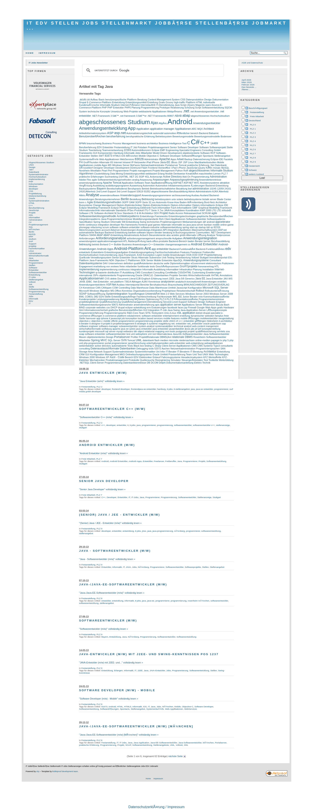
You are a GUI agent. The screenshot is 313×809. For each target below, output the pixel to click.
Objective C (121, 260)
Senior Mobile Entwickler (160, 260)
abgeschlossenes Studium (114, 122)
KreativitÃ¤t (192, 173)
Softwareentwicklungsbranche (95, 304)
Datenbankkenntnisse (134, 362)
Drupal (82, 102)
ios (184, 224)
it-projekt (105, 323)
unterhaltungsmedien (157, 343)
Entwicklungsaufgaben (116, 252)
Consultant (215, 260)
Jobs (31, 296)
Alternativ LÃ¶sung (196, 235)
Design (32, 167)
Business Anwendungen (135, 244)
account (106, 230)
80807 (170, 116)
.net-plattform (117, 281)
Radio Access (176, 213)
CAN (97, 287)
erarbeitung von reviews (106, 266)
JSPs (95, 275)
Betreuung (148, 199)
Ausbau (195, 195)
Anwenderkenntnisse (210, 179)
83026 (139, 159)
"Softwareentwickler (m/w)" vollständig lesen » (103, 629)
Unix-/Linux (170, 313)
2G (136, 176)
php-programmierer (94, 343)
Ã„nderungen (198, 185)
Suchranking (111, 176)
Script (198, 107)
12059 (220, 188)
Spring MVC (99, 340)
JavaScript (34, 210)
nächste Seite (177, 756)
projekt (191, 331)
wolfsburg (107, 328)
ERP (31, 236)
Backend (203, 133)
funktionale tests (146, 266)
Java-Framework (127, 255)
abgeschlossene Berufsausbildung (169, 191)
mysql (119, 331)
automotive (170, 133)
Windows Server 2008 (221, 293)
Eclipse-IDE (217, 159)
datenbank (148, 340)
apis (157, 304)
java (188, 224)
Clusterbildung (102, 173)
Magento (200, 105)
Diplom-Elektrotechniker (129, 205)
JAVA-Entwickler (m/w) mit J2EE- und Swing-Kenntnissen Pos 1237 (149, 654)
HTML (32, 203)
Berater (199, 241)
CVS (107, 278)
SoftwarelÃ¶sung (96, 293)
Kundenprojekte (87, 299)
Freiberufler (209, 252)
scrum (105, 227)
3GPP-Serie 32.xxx (145, 202)
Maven (82, 337)
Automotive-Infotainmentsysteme (172, 185)
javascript (116, 318)
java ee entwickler (204, 389)
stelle (165, 321)
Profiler (134, 337)
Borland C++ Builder (110, 244)
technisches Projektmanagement (164, 222)
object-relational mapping (151, 331)
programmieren (126, 321)
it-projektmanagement (122, 323)
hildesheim (212, 321)
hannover (91, 318)
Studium (83, 150)
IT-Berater (171, 351)
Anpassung (146, 179)
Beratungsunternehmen (107, 199)
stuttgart (83, 427)
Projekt (32, 212)
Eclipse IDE (222, 205)
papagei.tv (216, 340)
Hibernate (104, 162)
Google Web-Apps (206, 307)
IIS (111, 162)
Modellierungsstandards (145, 219)
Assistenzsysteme (209, 182)
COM (115, 287)
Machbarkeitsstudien (205, 162)
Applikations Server (192, 304)
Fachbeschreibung (146, 296)
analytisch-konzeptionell (188, 281)
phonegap (84, 227)
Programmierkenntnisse (211, 299)
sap (224, 323)
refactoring (96, 227)
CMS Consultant (143, 272)
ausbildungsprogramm (117, 185)
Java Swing (173, 310)
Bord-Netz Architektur (215, 202)
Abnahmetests (131, 235)
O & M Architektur (143, 213)
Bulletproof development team (65, 771)
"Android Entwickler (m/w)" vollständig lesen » (103, 453)
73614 (127, 281)
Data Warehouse (139, 287)
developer (33, 189)
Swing (143, 222)
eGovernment (198, 263)
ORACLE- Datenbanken (156, 275)
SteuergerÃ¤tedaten (192, 360)
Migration (105, 290)
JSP (185, 162)
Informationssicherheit (96, 310)
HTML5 (117, 155)
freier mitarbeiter (128, 266)
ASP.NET (178, 182)
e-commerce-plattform (115, 315)
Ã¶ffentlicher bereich (187, 133)
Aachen (165, 348)
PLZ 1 (253, 129)
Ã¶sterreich (209, 304)
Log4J (158, 255)
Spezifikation (86, 222)
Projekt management (141, 170)
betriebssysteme (192, 199)
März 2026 (246, 82)
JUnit (139, 255)
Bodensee (226, 136)
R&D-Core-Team (136, 313)
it (109, 318)
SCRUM (206, 213)
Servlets (183, 275)
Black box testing (142, 345)
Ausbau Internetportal (128, 284)
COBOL (89, 296)
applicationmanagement (110, 241)
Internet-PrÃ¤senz (130, 105)
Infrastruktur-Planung (190, 269)
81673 (108, 155)
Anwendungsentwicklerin (92, 284)
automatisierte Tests (122, 345)
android (211, 222)
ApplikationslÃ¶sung (162, 182)
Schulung (190, 107)
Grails (162, 102)
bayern (150, 232)
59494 (92, 235)
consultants (227, 345)
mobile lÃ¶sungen (190, 318)
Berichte (144, 284)
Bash (226, 304)
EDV (31, 301)
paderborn (215, 323)
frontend (142, 224)
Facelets (228, 159)
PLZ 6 (163, 299)
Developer (109, 167)
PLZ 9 (99, 528)
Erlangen (118, 670)
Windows (33, 186)
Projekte (173, 275)
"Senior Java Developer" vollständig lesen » (102, 489)
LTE (214, 210)
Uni (158, 351)
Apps (173, 159)
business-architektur (147, 143)
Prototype (165, 107)
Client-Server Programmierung (106, 362)
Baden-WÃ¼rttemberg (191, 202)
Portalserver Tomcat (175, 165)
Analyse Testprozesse (218, 235)
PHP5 (128, 107)
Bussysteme (85, 205)
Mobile (142, 155)
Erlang (161, 173)
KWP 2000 (205, 210)
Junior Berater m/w (193, 296)
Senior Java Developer (104, 481)
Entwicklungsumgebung (142, 252)
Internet (118, 162)
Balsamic (214, 133)
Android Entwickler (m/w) (107, 445)
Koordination (192, 210)
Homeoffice (164, 167)
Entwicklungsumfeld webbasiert (140, 173)
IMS (175, 296)
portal (108, 343)
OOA (188, 255)
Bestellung (135, 199)
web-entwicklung (195, 343)
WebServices (127, 159)
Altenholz (223, 191)
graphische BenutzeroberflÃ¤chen (215, 216)
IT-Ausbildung (127, 272)
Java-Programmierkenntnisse (116, 219)
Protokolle (133, 360)
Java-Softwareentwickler (216, 334)
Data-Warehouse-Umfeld (162, 287)
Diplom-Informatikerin (203, 205)
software (114, 227)
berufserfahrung (115, 136)
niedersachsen (187, 340)
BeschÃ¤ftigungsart (258, 108)
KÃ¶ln (209, 167)
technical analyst (182, 326)
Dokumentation (36, 184)
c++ (181, 321)
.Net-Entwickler (101, 281)
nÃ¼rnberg (179, 531)
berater (158, 232)
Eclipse (156, 150)
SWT (101, 155)
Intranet (127, 162)
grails (220, 307)
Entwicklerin (97, 252)
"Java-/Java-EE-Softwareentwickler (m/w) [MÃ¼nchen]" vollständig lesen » (118, 734)
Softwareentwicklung (38, 289)
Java (31, 258)
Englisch (145, 278)
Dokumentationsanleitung (179, 362)
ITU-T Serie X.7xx (153, 210)
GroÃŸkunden (90, 162)
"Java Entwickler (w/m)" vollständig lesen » (102, 381)
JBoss (174, 162)
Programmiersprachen (208, 348)
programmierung (144, 321)
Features (185, 252)
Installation (208, 269)
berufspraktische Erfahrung (140, 136)
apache (116, 328)
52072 (157, 348)
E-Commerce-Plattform (99, 102)
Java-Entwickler (214, 278)
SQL (31, 227)
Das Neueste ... (248, 87)
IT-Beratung (196, 351)
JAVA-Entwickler (157, 670)
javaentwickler (176, 328)
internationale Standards (114, 210)
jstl (199, 328)
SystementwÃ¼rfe (89, 159)
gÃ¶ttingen (200, 321)
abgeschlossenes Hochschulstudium (210, 116)
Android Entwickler (204, 244)
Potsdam (142, 147)
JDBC (89, 281)
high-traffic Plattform (184, 102)
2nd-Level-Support (106, 191)
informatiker (34, 217)
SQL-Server (114, 340)
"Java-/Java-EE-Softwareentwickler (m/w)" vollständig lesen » (111, 592)
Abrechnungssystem (90, 230)
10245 (213, 188)
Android (180, 122)
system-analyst (146, 326)
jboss (187, 328)
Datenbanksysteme (90, 263)
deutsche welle (161, 263)
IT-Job (163, 310)
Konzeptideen (177, 210)
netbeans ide (130, 331)
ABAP (100, 235)
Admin (191, 191)
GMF (195, 207)
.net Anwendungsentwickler (204, 111)
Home (30, 53)
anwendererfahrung (144, 304)
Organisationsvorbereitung (147, 290)
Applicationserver (91, 278)
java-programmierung (162, 531)
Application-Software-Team (136, 182)
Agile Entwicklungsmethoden (104, 202)
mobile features (171, 318)
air (204, 221)
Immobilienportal (218, 257)
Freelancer (196, 252)
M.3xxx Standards (123, 213)
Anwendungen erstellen (213, 281)
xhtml (172, 321)
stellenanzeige (223, 425)
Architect (208, 128)
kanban (208, 224)
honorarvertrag (206, 266)
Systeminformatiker (145, 351)
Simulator (176, 360)
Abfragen (136, 281)
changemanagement (176, 244)
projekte (32, 246)
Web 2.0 (164, 293)
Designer (98, 167)
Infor (162, 351)
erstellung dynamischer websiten (197, 315)
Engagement (86, 266)
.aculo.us (84, 99)
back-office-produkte (157, 241)
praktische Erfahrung (198, 165)
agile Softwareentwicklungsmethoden (112, 179)
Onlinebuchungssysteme (138, 354)
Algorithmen (86, 173)
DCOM (154, 362)
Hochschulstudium (37, 177)
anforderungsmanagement (141, 238)
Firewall (192, 307)
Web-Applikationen (109, 159)
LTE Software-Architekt (101, 213)
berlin (82, 224)
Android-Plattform (129, 248)
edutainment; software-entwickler (144, 315)
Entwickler (33, 270)
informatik (177, 224)
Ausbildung (99, 185)
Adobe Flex (85, 179)
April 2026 (246, 80)
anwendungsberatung (90, 182)
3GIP (141, 176)
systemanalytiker (164, 326)
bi (174, 232)
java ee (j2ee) (128, 328)
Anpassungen (161, 179)
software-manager (108, 326)
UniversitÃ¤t (152, 293)
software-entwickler (129, 227)
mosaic (217, 167)
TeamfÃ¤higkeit (136, 293)
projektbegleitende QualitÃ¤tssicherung (100, 302)
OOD (194, 255)
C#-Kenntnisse (87, 287)
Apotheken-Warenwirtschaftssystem (199, 230)
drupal (121, 307)
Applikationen (183, 128)
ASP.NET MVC (191, 182)
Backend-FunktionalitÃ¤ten (210, 249)
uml (133, 334)
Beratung (142, 99)
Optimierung (152, 299)
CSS (31, 191)
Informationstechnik (89, 210)
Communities (203, 232)
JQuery (191, 105)
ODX (156, 213)
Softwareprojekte (193, 567)
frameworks (131, 224)
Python (179, 170)
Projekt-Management (163, 170)
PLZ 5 (253, 145)
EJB (138, 278)
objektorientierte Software (196, 153)
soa (228, 331)
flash (157, 340)
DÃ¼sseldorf (86, 167)
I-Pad (173, 167)
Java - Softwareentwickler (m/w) (115, 550)
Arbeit (180, 159)
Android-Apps (105, 249)
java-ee (150, 601)
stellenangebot (86, 533)
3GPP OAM (128, 202)
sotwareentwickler (128, 326)
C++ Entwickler (156, 244)
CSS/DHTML (184, 272)
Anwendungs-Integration (150, 230)
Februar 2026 (248, 84)
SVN (124, 340)
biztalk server (209, 199)
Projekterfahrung (213, 255)
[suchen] (152, 70)
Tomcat (131, 340)
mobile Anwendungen (174, 255)
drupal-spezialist (212, 313)
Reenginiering (162, 360)
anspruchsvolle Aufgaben (169, 238)
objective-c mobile (100, 321)
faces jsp (182, 307)
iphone (104, 318)
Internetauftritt (148, 105)
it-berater (84, 323)
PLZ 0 (253, 124)
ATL (125, 241)
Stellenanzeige (204, 497)
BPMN (82, 143)
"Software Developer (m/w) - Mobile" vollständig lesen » (108, 698)
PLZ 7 (224, 173)
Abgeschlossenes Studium (41, 162)
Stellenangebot (36, 279)
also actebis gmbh (176, 235)
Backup (188, 159)
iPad (149, 162)
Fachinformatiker (37, 248)
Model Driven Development (167, 153)
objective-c (85, 321)
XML (31, 215)
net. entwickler (179, 323)
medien (164, 340)
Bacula (219, 304)
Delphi (162, 362)
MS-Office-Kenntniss (121, 290)
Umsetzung (117, 111)
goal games (154, 224)
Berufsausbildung (220, 241)
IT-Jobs (32, 277)
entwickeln (84, 252)
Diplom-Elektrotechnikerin (156, 205)
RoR (185, 170)
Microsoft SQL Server (215, 287)
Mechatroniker (97, 360)
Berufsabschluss (158, 284)
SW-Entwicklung (130, 222)
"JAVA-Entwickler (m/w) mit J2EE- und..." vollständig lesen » (111, 662)
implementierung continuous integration (121, 269)
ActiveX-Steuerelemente (153, 235)
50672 (115, 304)
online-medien (202, 340)
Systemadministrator (38, 174)
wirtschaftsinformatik (90, 328)
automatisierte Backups (91, 232)
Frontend (152, 167)
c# (177, 321)
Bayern (101, 188)
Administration (35, 220)
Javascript (181, 287)
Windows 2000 (87, 357)
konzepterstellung (210, 328)
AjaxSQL (178, 260)
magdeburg (164, 323)
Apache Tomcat (112, 182)
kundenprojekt (86, 331)
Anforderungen (87, 238)
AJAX (215, 191)
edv (228, 249)
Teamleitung (94, 150)
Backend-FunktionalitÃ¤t (182, 249)
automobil (158, 133)
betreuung (85, 244)
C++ (31, 205)
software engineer (88, 326)
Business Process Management (119, 143)
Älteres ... (246, 89)
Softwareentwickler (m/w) (108, 620)
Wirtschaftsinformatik (39, 255)
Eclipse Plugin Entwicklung (125, 207)
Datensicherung (201, 159)
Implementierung (37, 179)
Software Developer (170, 155)
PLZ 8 (169, 299)
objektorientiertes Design (100, 337)
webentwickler (86, 345)
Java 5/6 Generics (185, 278)
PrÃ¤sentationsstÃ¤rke (186, 299)
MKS (122, 354)
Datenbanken (128, 348)
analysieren (168, 281)
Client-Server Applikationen (176, 345)
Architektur (209, 351)
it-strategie (140, 323)
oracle (206, 323)
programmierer (119, 343)
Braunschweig (175, 284)
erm (149, 307)
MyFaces (135, 165)
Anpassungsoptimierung (184, 179)
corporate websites (95, 307)
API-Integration (171, 230)
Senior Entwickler (121, 257)
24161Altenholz (87, 191)
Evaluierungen (159, 307)
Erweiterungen (213, 272)
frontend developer (121, 389)
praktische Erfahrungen (91, 176)
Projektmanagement (38, 224)
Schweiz (253, 170)
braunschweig (94, 143)
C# (30, 222)
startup (202, 227)
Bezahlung (181, 188)
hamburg (161, 389)
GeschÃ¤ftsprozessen (167, 266)
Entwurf (157, 357)
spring (185, 227)
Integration (154, 310)
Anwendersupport (130, 195)
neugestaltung (225, 318)
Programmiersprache (115, 313)
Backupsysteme (87, 188)
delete (113, 278)
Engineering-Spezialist (178, 150)
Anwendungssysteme (196, 260)
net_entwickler (195, 323)
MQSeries (139, 299)
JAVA (167, 210)
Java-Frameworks (98, 260)
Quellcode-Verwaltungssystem (95, 257)
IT (30, 303)
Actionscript (156, 176)
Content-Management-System (164, 99)
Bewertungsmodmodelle (207, 136)
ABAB (178, 115)
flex (123, 224)
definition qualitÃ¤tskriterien (138, 263)
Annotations (226, 275)
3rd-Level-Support (126, 191)
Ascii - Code (117, 357)
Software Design (196, 302)
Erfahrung (156, 278)
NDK (111, 260)
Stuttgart (204, 257)
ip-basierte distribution (107, 272)
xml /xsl (152, 334)
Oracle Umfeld (160, 354)
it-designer (95, 323)
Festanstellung (36, 294)
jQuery (201, 167)
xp (211, 227)
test (128, 334)
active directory (103, 345)
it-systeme (152, 323)
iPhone (155, 162)
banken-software (137, 232)
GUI (145, 310)
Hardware (228, 307)
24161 (228, 188)
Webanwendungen (192, 222)
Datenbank (34, 172)
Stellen (32, 265)
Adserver (115, 230)
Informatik (33, 298)
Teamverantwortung (112, 150)
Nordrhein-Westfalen (90, 170)
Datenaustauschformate (105, 348)
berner (207, 241)
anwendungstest (88, 241)
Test (206, 360)
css (108, 307)
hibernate (166, 224)
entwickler (188, 321)
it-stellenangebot (182, 389)
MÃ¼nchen (34, 229)
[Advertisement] (156, 10)
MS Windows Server (119, 165)
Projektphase (169, 290)
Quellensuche (147, 360)
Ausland (204, 195)
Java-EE (165, 162)
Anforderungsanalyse (111, 238)
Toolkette (213, 360)
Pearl (104, 170)
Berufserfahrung (36, 208)
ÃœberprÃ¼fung (137, 241)
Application (142, 128)
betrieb (95, 244)
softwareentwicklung (171, 227)
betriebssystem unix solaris (169, 199)
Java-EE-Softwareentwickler (188, 334)
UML (139, 340)
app (98, 318)
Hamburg (118, 153)
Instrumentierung (108, 255)
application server (170, 304)
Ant (147, 248)
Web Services (177, 293)
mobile (216, 224)
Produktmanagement (117, 360)
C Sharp (156, 345)
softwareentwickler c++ (204, 425)
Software (33, 267)
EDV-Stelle (105, 296)
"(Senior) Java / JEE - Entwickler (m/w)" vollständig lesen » (110, 523)
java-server (197, 224)
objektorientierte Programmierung (117, 275)
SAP (31, 241)
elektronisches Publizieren (220, 263)
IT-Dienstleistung (165, 105)
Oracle (32, 198)
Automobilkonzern (141, 150)
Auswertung (136, 185)
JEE (180, 296)
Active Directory (172, 176)
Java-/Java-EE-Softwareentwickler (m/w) (123, 584)
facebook (172, 307)
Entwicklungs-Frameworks (154, 216)
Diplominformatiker (180, 263)
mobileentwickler (209, 318)
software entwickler (95, 334)
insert (165, 278)
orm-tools (170, 331)
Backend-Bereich (178, 241)
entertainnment (171, 315)
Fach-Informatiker (161, 207)
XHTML (215, 275)
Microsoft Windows (89, 290)
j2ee (144, 531)
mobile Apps (100, 165)
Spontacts (208, 155)
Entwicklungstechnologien (182, 216)
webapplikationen (213, 343)
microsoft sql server (105, 331)
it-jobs (170, 389)
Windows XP (102, 357)
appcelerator (222, 221)
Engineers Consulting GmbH (205, 150)
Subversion (155, 257)
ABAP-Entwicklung (113, 235)
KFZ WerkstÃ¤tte (212, 357)
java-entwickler (160, 328)
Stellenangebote (161, 745)
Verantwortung (183, 257)
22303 (127, 150)
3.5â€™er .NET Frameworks (151, 116)
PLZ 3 (253, 137)
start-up (194, 227)
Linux (31, 251)
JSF (180, 162)
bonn (82, 202)
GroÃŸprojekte (188, 266)
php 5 (226, 340)
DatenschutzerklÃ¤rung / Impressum (156, 807)
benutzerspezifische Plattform (121, 99)
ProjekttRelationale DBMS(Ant (155, 337)
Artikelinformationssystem (93, 133)
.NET (31, 169)
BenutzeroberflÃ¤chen (92, 136)
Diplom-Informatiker (181, 205)
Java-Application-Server (193, 310)
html (81, 310)
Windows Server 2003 (197, 293)
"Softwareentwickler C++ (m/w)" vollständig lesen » (106, 417)
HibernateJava (164, 334)
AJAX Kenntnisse (151, 281)
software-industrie (150, 227)
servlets (221, 331)
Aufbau (94, 99)
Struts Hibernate (140, 257)
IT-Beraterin (183, 351)
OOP (200, 255)
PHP (31, 181)
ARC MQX (197, 129)
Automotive (149, 185)
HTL (216, 266)
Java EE (200, 278)
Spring (96, 222)
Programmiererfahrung (91, 313)
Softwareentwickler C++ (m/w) (112, 408)
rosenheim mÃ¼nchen (198, 601)
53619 (140, 191)
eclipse (129, 307)
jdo (192, 328)
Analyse (92, 195)
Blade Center (224, 199)
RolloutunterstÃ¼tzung (217, 290)
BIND (82, 307)
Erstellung (152, 102)
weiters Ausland (256, 174)
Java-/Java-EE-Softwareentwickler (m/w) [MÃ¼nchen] (136, 726)
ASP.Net (111, 284)
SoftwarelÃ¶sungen (191, 155)
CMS (194, 345)
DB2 (96, 296)
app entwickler (160, 249)
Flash (144, 167)
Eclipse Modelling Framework (94, 207)
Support (32, 244)
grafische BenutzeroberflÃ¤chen (125, 310)
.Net (212, 165)
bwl (190, 188)
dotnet (199, 313)
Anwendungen (128, 230)
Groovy (169, 102)
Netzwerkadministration (182, 348)
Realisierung (177, 107)
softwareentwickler (116, 334)
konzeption (131, 318)
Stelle (31, 287)
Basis (102, 99)
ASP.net (222, 230)
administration (200, 188)
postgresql (181, 331)
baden (191, 241)
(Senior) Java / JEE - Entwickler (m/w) (119, 514)
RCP (212, 153)
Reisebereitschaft (185, 290)
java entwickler (144, 328)
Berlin (31, 232)
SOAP (83, 293)
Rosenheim (199, 337)
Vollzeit (32, 282)
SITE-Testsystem (154, 313)
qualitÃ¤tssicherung (205, 331)
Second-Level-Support (175, 302)
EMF (162, 150)
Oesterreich (254, 166)
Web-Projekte (130, 111)
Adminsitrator (126, 304)
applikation (188, 312)
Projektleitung (35, 193)
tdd (208, 227)
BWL (81, 296)
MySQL (32, 234)
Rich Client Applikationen (172, 219)
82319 (217, 227)
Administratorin (204, 191)
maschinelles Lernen (210, 173)
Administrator (35, 253)
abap (186, 115)
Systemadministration (39, 200)
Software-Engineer (216, 302)
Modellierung (127, 299)
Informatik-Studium (110, 105)
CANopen (106, 287)
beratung (167, 232)
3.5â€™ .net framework (122, 116)
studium (32, 239)
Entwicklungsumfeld (136, 102)
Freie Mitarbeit (88, 459)
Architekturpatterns (128, 216)
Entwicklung (34, 275)
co (189, 244)
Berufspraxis (134, 188)
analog (135, 179)
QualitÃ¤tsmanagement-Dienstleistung (142, 302)
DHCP (114, 307)
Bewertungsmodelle (183, 136)
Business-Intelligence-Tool (172, 143)
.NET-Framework (101, 116)
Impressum (47, 53)
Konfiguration (195, 287)
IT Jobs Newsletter (38, 62)
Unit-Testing (168, 257)
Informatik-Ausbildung (154, 269)
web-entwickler (177, 343)
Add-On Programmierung (195, 176)
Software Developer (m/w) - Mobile (117, 690)
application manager (162, 128)
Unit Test (197, 354)
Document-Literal (126, 278)
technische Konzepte (99, 111)
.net (186, 111)
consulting (84, 348)
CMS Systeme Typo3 (208, 345)
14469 (214, 143)
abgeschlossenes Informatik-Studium (211, 170)
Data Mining (116, 173)
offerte (114, 321)
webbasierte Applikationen (152, 111)
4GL (147, 176)
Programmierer (36, 263)
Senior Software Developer (184, 147)
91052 (147, 191)
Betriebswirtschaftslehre (162, 188)
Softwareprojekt (218, 147)
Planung (136, 107)
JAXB (82, 281)
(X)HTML (123, 176)
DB (148, 362)
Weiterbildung (226, 360)
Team (189, 354)
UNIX (31, 165)
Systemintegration (117, 293)
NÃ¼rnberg (143, 567)
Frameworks (85, 153)
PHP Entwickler (115, 107)
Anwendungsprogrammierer (156, 195)
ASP (110, 133)
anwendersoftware (109, 195)
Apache (164, 159)
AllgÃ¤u (162, 123)
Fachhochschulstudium (167, 252)
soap (81, 334)
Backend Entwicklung (116, 232)
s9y (37, 771)
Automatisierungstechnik (139, 133)
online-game (226, 224)
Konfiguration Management (104, 354)
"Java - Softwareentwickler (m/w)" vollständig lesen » (107, 559)
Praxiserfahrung (176, 354)
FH (81, 162)
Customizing (198, 272)
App (132, 128)
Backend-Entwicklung (216, 185)
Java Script (180, 105)
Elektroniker (145, 357)
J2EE (172, 278)
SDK (143, 260)
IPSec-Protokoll (135, 210)
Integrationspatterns (89, 219)
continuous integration (97, 224)
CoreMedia (171, 272)
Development (122, 167)
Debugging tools (145, 348)
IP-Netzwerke (138, 162)
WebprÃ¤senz (174, 111)
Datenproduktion (195, 99)
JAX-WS (228, 278)
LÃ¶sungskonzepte (216, 310)
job (123, 318)
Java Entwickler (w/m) (103, 372)
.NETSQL (84, 362)
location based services (150, 318)
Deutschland (255, 120)
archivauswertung (181, 195)
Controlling (124, 287)
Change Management (104, 205)
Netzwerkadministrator (153, 165)
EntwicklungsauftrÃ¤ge (124, 296)
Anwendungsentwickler (206, 123)
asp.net (120, 133)
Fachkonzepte (164, 296)
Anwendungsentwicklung (103, 128)
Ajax (154, 123)
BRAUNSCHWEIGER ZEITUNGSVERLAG (206, 284)
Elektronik (145, 207)
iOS (123, 155)
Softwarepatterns (216, 219)
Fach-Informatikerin (181, 207)
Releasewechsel (192, 213)
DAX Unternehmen (113, 263)
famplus (219, 315)
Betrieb (145, 188)
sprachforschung (137, 343)
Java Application (141, 742)
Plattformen (134, 260)
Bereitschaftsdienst (117, 188)
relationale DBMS (182, 337)
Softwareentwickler (38, 272)
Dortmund (135, 167)
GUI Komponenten (103, 153)
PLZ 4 (253, 141)
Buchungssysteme (185, 232)
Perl (110, 170)
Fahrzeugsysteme (170, 357)
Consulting (159, 272)
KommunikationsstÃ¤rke (216, 296)
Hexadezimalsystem (192, 357)
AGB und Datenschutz (252, 62)
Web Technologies (218, 354)
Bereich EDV (131, 357)
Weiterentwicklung (37, 196)
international (85, 275)
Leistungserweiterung (108, 299)
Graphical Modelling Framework (215, 207)
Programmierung (37, 291)
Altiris (82, 195)
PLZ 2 (99, 386)
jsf (196, 328)
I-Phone (181, 167)
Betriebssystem (163, 136)
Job (30, 284)
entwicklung (139, 307)
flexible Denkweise (175, 173)
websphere (141, 334)
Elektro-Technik (202, 362)
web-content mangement (205, 326)
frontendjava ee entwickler (143, 389)
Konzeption (149, 255)
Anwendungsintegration (200, 238)
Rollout (200, 290)
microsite (173, 340)
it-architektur (225, 321)
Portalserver (122, 337)
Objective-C (153, 155)
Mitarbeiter (34, 260)
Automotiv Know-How (167, 202)
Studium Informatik (111, 222)
